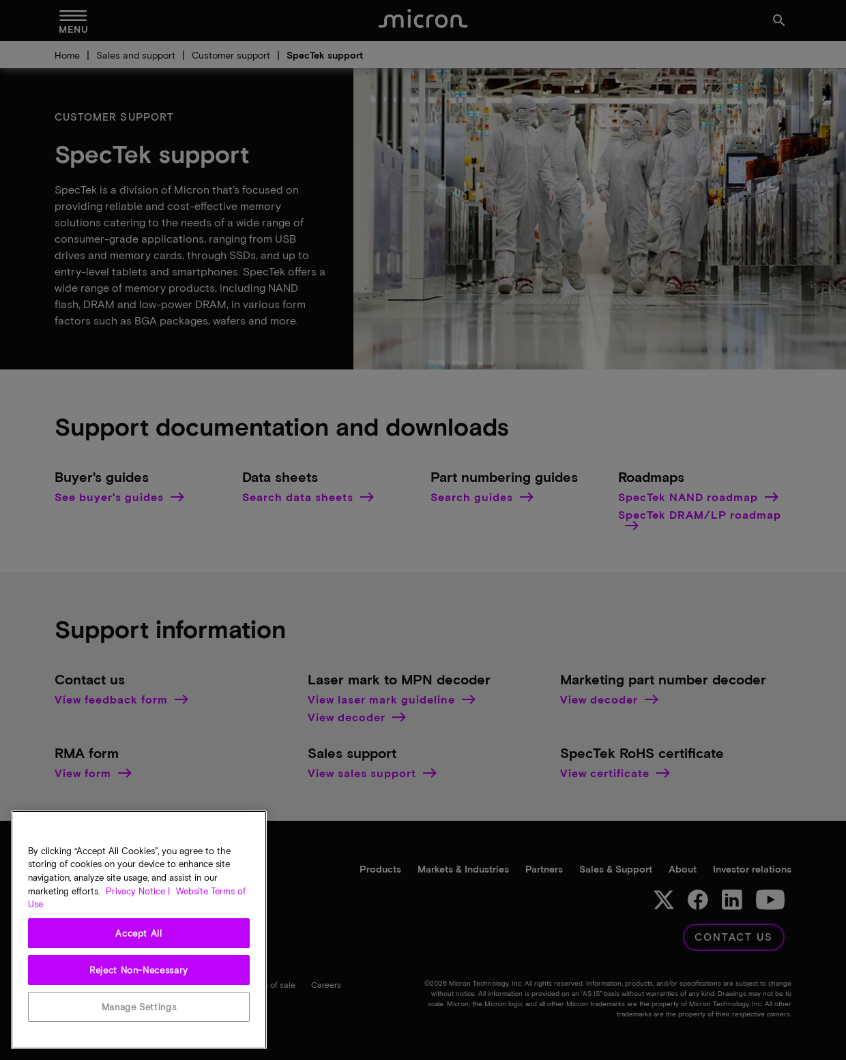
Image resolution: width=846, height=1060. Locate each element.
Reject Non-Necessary (138, 970)
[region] (139, 930)
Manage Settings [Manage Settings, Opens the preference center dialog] (139, 1006)
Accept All (138, 933)
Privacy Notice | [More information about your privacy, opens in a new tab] (138, 890)
